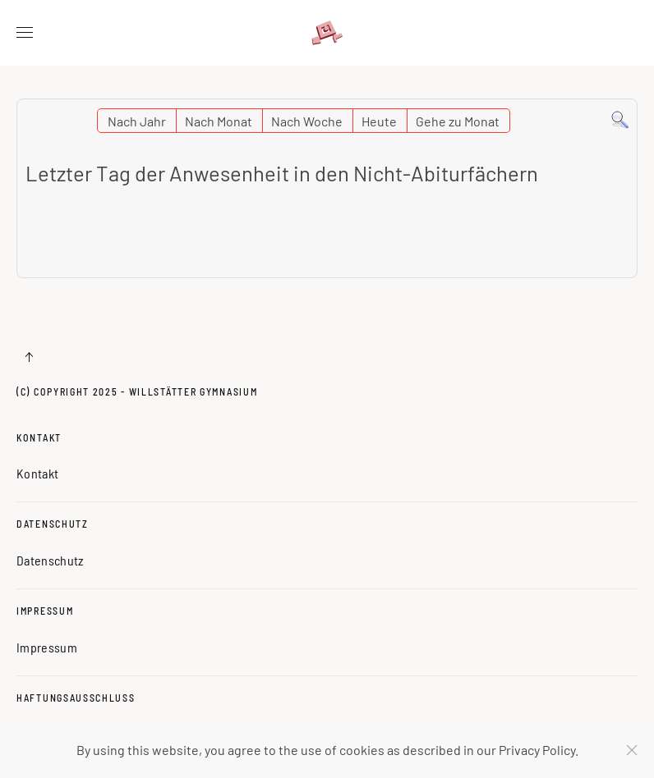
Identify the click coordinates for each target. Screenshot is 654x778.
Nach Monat (218, 121)
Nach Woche (307, 121)
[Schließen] (632, 750)
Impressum (44, 610)
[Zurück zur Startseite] (327, 33)
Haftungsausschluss (76, 697)
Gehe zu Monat (458, 121)
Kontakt (39, 437)
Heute (379, 121)
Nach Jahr (137, 121)
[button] (24, 33)
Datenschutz (52, 523)
